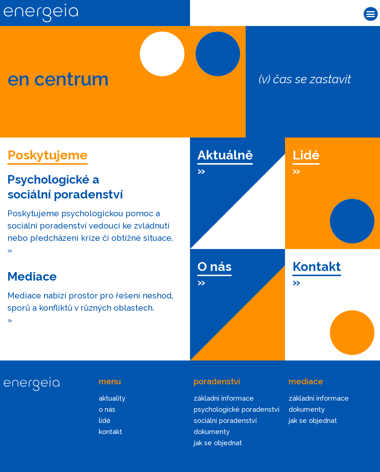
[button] (370, 14)
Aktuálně (225, 155)
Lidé (306, 155)
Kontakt (316, 266)
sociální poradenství (225, 420)
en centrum (58, 79)
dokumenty (212, 432)
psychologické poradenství (236, 409)
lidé (105, 420)
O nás (214, 266)
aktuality (112, 398)
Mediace (32, 276)
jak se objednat (218, 443)
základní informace (224, 398)
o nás (107, 409)
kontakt (110, 432)
